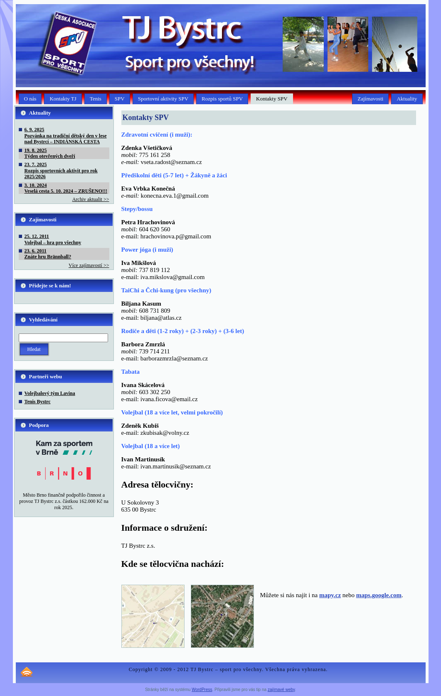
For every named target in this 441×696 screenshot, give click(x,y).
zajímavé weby (281, 689)
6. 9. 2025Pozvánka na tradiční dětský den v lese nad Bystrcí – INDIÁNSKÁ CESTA (66, 136)
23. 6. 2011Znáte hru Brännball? (48, 254)
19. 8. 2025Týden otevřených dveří (50, 153)
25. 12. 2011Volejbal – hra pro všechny (53, 239)
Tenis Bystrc (38, 401)
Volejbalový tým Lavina (50, 393)
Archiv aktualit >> (90, 199)
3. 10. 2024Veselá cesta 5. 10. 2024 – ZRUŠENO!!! (66, 188)
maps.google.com (379, 595)
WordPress (202, 689)
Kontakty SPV (146, 117)
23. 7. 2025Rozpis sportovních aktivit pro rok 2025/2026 (61, 170)
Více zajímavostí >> (89, 265)
